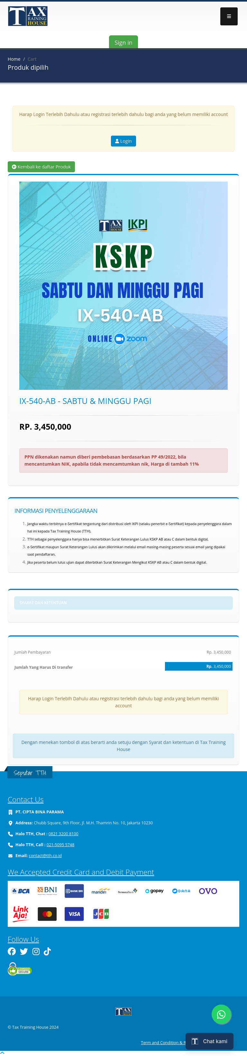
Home (14, 59)
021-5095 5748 (61, 844)
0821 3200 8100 (63, 834)
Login (123, 141)
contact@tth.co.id (45, 855)
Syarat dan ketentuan (43, 602)
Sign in (123, 42)
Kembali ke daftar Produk (41, 167)
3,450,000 (222, 666)
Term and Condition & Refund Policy (175, 1042)
